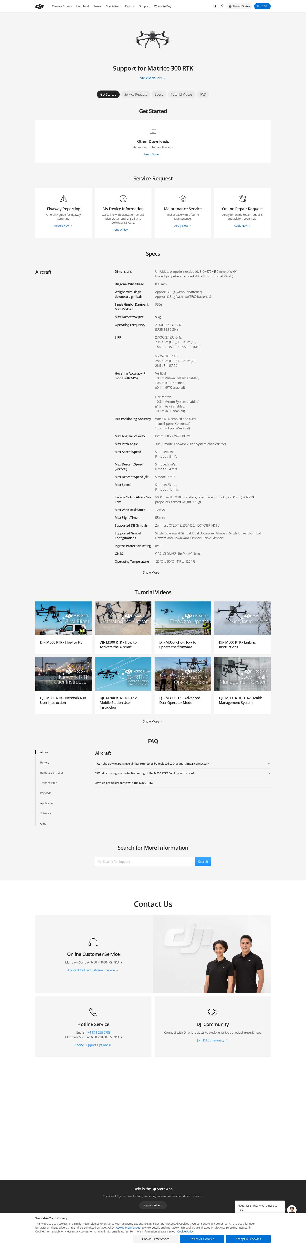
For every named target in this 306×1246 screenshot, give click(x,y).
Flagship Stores (91, 1237)
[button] (292, 1210)
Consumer (41, 1230)
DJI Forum (232, 1237)
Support (144, 6)
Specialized (113, 6)
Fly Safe (135, 1230)
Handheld (82, 6)
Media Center (186, 1230)
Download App (152, 1205)
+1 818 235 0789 (99, 1032)
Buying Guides (187, 1237)
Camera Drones (62, 6)
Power (97, 6)
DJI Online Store (91, 1230)
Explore (130, 6)
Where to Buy (162, 6)
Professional (42, 1237)
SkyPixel (231, 1230)
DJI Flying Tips (138, 1237)
